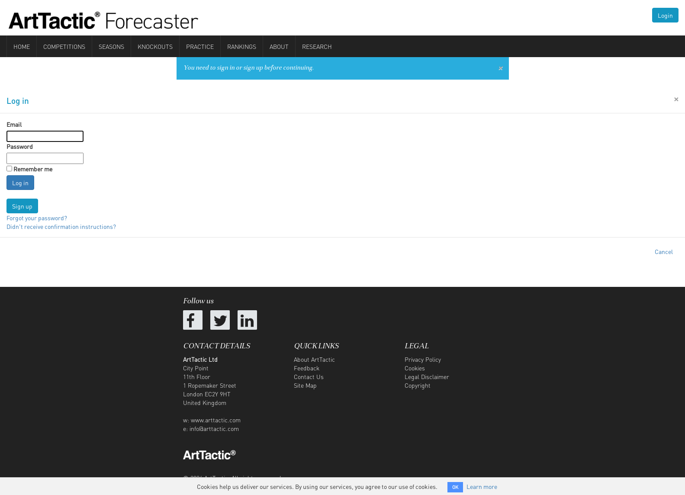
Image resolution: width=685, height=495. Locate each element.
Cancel (664, 251)
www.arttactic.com (216, 420)
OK (455, 487)
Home (21, 46)
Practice (200, 46)
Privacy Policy (423, 359)
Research (317, 46)
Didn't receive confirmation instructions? (61, 226)
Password (19, 146)
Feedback (306, 368)
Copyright (418, 385)
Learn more (481, 486)
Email (14, 124)
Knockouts (155, 46)
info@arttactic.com (214, 428)
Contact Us (309, 376)
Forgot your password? (36, 218)
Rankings (241, 46)
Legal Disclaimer (427, 376)
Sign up (22, 206)
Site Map (305, 385)
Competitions (64, 46)
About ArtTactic (314, 359)
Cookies (415, 368)
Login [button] (665, 15)
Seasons (111, 46)
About (279, 46)
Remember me (32, 169)
